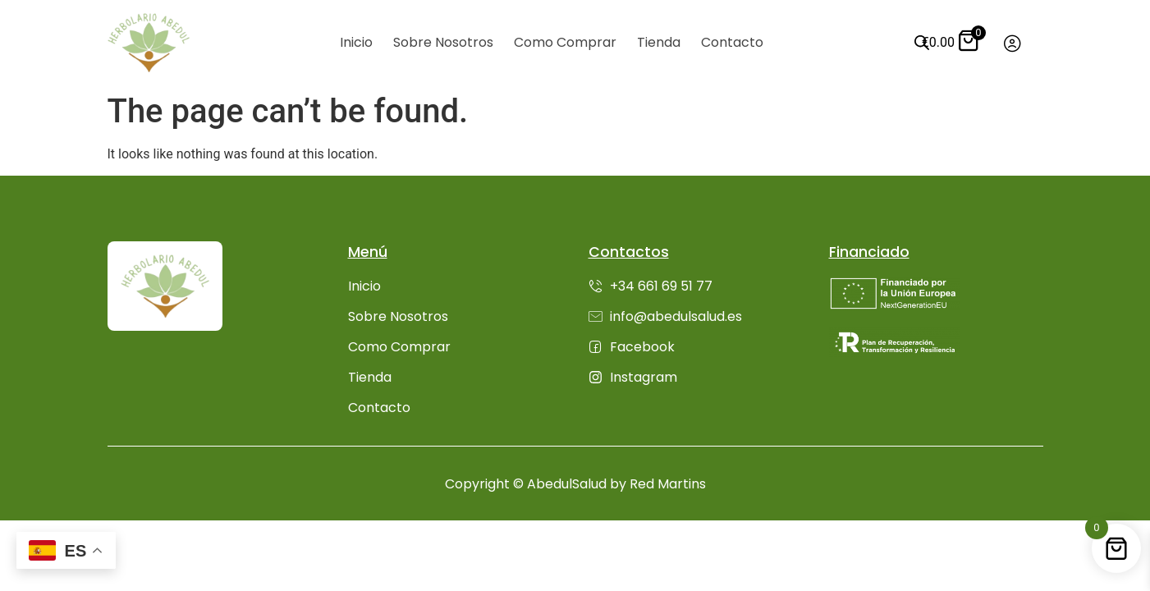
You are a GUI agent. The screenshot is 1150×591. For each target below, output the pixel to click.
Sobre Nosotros (443, 42)
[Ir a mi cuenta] (1012, 43)
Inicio (356, 42)
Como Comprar (565, 42)
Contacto (732, 42)
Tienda (658, 42)
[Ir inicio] (149, 42)
